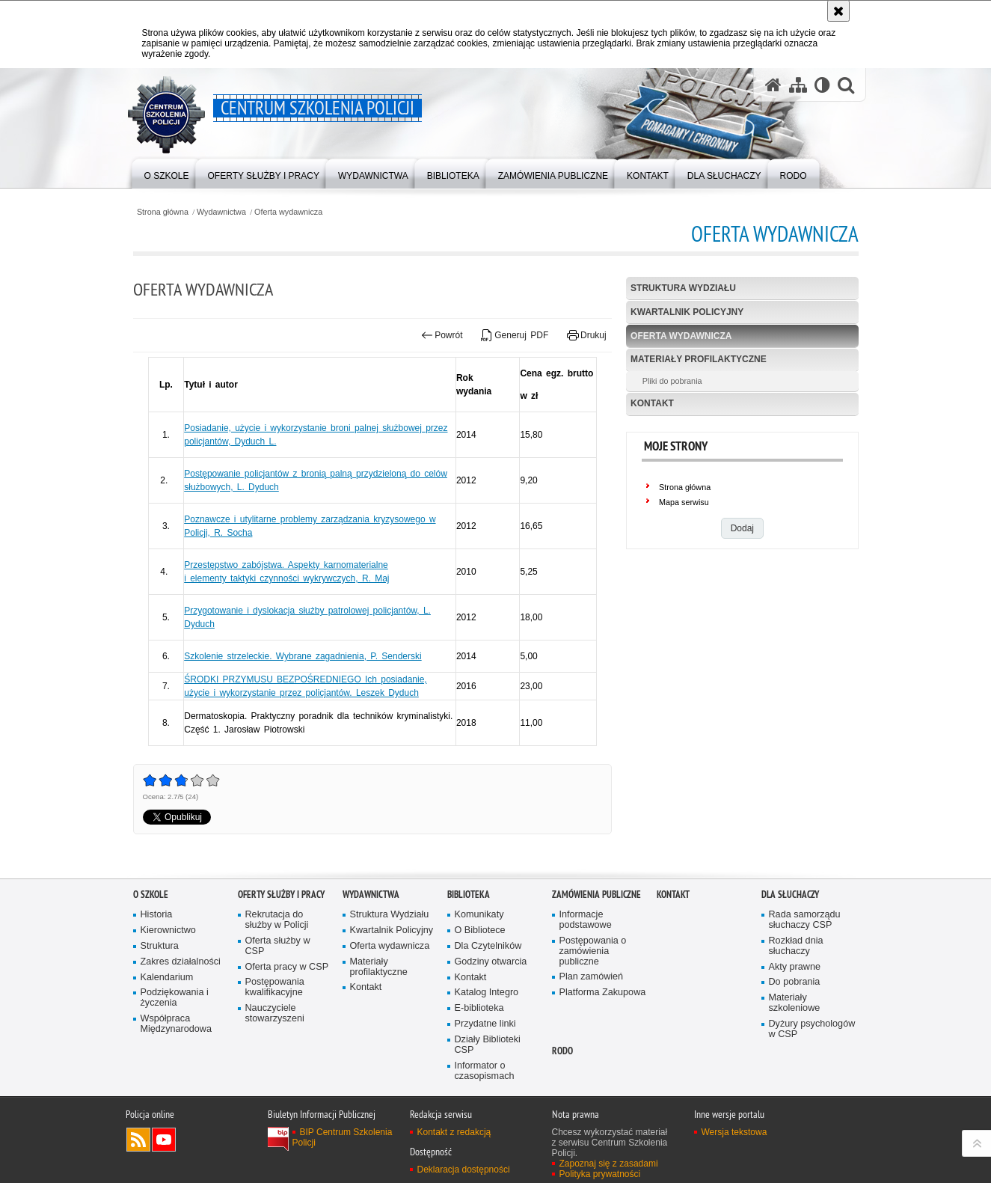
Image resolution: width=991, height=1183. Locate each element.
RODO (562, 1051)
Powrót (442, 335)
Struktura (160, 946)
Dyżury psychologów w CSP (812, 1029)
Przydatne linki (485, 1024)
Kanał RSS (138, 1140)
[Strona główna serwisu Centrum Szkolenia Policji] (773, 85)
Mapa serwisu (684, 502)
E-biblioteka (479, 1008)
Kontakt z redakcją (454, 1132)
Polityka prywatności (600, 1174)
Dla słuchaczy (790, 894)
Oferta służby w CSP (277, 946)
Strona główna (162, 212)
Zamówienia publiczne (596, 894)
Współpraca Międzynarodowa (176, 1024)
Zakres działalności (181, 962)
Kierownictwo (168, 930)
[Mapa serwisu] (798, 85)
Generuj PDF (514, 335)
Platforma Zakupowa (602, 992)
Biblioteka (468, 894)
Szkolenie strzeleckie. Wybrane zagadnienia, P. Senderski (302, 656)
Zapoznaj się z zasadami (608, 1163)
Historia (157, 915)
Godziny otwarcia (491, 962)
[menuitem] (167, 172)
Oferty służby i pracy (281, 894)
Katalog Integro (487, 992)
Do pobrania (794, 982)
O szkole (150, 894)
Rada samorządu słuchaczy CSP (805, 920)
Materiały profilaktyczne (699, 359)
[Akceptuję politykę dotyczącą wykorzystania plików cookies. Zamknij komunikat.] (838, 11)
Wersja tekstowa (734, 1132)
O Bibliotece (480, 930)
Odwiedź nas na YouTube (164, 1140)
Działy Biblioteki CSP (488, 1045)
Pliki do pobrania (672, 380)
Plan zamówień (591, 977)
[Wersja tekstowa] (822, 85)
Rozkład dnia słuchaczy (796, 946)
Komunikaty (479, 915)
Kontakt (652, 403)
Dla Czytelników (488, 946)
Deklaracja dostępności (463, 1169)
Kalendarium (167, 977)
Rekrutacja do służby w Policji (277, 920)
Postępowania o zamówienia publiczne (593, 951)
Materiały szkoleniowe (794, 1003)
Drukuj (587, 335)
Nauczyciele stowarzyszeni (274, 1013)
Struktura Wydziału (683, 288)
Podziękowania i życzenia (175, 998)
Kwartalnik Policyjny (687, 312)
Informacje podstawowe (585, 920)
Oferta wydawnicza (288, 212)
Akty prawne (794, 967)
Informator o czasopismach (485, 1071)
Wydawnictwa (221, 212)
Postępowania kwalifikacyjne (274, 987)
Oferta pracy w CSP (287, 967)
